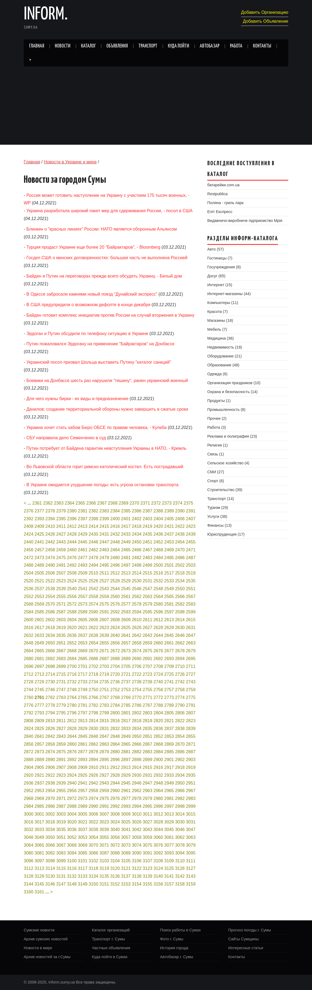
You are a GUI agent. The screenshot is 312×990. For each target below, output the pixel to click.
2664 (28, 650)
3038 (93, 829)
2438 (180, 534)
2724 (158, 674)
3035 (61, 829)
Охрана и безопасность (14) (232, 392)
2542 (93, 588)
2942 (93, 783)
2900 (158, 759)
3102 (93, 861)
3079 (191, 845)
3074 (136, 845)
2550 (180, 588)
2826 (50, 728)
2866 (136, 744)
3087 (104, 853)
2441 (39, 542)
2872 (28, 751)
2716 (72, 674)
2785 (126, 705)
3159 (191, 884)
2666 (50, 650)
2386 (136, 511)
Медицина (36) (220, 338)
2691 (147, 658)
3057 (126, 837)
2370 (134, 503)
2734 (93, 682)
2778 (50, 705)
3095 (191, 853)
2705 (126, 666)
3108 (158, 861)
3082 (50, 853)
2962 (136, 790)
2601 (39, 619)
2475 (61, 557)
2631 (191, 627)
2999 (191, 806)
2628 (158, 627)
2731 (61, 682)
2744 (28, 689)
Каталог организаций (111, 930)
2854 (180, 736)
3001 (39, 814)
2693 (169, 658)
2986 (50, 806)
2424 (28, 534)
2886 (180, 751)
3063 (191, 837)
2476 (72, 557)
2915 (147, 767)
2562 (136, 596)
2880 (115, 751)
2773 (169, 697)
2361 (37, 503)
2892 (72, 759)
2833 (126, 728)
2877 (82, 751)
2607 (104, 619)
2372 (156, 503)
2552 (28, 596)
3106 (136, 861)
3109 (169, 861)
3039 (104, 829)
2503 (191, 565)
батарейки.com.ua (223, 185)
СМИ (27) (215, 472)
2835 (147, 728)
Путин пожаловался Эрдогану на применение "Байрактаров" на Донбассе (100, 344)
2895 (104, 759)
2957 (82, 790)
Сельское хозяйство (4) (228, 463)
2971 (61, 798)
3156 (158, 884)
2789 (169, 705)
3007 (104, 814)
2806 (180, 713)
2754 (136, 689)
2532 (158, 581)
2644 (158, 635)
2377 (39, 511)
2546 (136, 588)
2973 (82, 798)
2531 (147, 581)
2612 (158, 619)
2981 (169, 798)
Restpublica (217, 194)
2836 (158, 728)
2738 (136, 682)
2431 (104, 534)
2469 (169, 550)
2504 (28, 573)
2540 (72, 588)
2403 (147, 518)
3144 (28, 884)
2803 (147, 713)
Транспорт (147, 46)
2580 (158, 604)
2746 (50, 689)
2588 (72, 612)
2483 (147, 557)
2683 (61, 658)
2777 (39, 705)
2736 (115, 682)
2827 (61, 728)
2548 (158, 588)
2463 (104, 550)
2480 (115, 557)
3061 (169, 837)
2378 (50, 511)
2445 (82, 542)
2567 (191, 596)
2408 (28, 526)
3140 (158, 876)
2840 (28, 736)
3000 (28, 814)
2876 (72, 751)
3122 (136, 868)
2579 (147, 604)
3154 (136, 884)
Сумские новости (39, 930)
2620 (72, 627)
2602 (50, 619)
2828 (72, 728)
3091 (147, 853)
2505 (39, 573)
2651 (61, 643)
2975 (104, 798)
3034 (50, 829)
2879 (104, 751)
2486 (180, 557)
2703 (104, 666)
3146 (50, 884)
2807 (191, 713)
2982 (180, 798)
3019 (61, 822)
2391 (191, 511)
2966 (180, 790)
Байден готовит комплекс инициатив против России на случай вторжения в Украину (110, 315)
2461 (82, 550)
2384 (115, 511)
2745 (39, 689)
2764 (72, 697)
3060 (158, 837)
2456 (28, 550)
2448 (115, 542)
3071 (104, 845)
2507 (61, 573)
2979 (147, 798)
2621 (82, 627)
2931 (147, 775)
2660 (158, 643)
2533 (169, 581)
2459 (61, 550)
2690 (136, 658)
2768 (115, 697)
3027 (147, 822)
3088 (115, 853)
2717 (82, 674)
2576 (115, 604)
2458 (50, 550)
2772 (158, 697)
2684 (72, 658)
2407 (191, 518)
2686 (93, 658)
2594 (136, 612)
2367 (102, 503)
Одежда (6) (217, 374)
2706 (136, 666)
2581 (169, 604)
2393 (39, 518)
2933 (169, 775)
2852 (158, 736)
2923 (61, 775)
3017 (39, 822)
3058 (136, 837)
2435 (147, 534)
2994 (136, 806)
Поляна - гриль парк (225, 203)
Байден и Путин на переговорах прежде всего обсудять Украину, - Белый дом (104, 276)
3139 (147, 876)
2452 (158, 542)
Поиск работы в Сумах (180, 930)
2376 (28, 511)
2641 (126, 635)
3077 (169, 845)
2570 (50, 604)
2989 (82, 806)
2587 (61, 612)
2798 (93, 713)
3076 (158, 845)
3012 (158, 814)
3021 (82, 822)
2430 (93, 534)
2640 (115, 635)
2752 (115, 689)
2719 (104, 674)
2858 (50, 744)
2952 (28, 790)
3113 (39, 868)
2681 (39, 658)
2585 (39, 612)
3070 (93, 845)
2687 (104, 658)
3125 (169, 868)
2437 (169, 534)
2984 (28, 806)
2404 (158, 518)
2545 (126, 588)
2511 (104, 573)
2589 (82, 612)
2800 (115, 713)
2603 (61, 619)
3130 (50, 876)
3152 (115, 884)
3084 (72, 853)
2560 (115, 596)
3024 (115, 822)
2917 (169, 767)
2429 (82, 534)
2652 (72, 643)
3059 (147, 837)
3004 (72, 814)
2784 (115, 705)
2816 (115, 720)
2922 (50, 775)
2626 (136, 627)
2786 (136, 705)
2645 (169, 635)
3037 (82, 829)
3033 (39, 829)
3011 (147, 814)
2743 (191, 682)
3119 (104, 868)
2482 (136, 557)
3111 (191, 861)
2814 (93, 720)
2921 (39, 775)
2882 (136, 751)
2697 (39, 666)
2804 (158, 713)
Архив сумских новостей (45, 939)
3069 (82, 845)
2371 (145, 503)
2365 (80, 503)
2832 (115, 728)
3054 (93, 837)
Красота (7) (217, 311)
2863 (104, 744)
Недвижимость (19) (224, 347)
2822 (180, 720)
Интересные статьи (245, 948)
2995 (147, 806)
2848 (115, 736)
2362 (48, 503)
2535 (191, 581)
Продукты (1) (219, 400)
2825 (39, 728)
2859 (61, 744)
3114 (50, 868)
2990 (93, 806)
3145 (39, 884)
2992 (115, 806)
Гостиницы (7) (219, 258)
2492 (72, 565)
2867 (147, 744)
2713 (39, 674)
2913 (126, 767)
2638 (93, 635)
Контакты (262, 46)
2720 (115, 674)
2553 (39, 596)
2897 (126, 759)
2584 (28, 612)
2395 (61, 518)
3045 (169, 829)
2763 (61, 697)
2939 (61, 783)
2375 (188, 503)
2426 (50, 534)
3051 (61, 837)
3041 (126, 829)
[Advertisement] (156, 107)
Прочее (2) (216, 418)
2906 (50, 767)
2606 (93, 619)
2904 (28, 767)
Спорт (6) (215, 481)
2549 (169, 588)
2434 (136, 534)
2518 (180, 573)
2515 (147, 573)
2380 (72, 511)
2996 (158, 806)
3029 (169, 822)
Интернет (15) (219, 285)
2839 (191, 728)
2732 (72, 682)
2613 (169, 619)
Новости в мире (38, 948)
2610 (136, 619)
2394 (50, 518)
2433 (126, 534)
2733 (82, 682)
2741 (169, 682)
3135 (104, 876)
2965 (169, 790)
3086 (93, 853)
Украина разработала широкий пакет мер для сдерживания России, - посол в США (109, 210)
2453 (169, 542)
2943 (104, 783)
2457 (39, 550)
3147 (61, 884)
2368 (113, 503)
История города (174, 948)
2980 (158, 798)
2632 (28, 635)
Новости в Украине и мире (70, 162)
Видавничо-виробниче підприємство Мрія (244, 220)
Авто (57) (215, 249)
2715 (61, 674)
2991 (104, 806)
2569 (39, 604)
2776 (28, 705)
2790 (180, 705)
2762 (50, 697)
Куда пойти (178, 46)
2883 (147, 751)
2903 (191, 759)
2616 (28, 627)
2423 (191, 526)
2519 (191, 573)
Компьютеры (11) (222, 302)
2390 (180, 511)
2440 (28, 542)
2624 (115, 627)
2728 (28, 682)
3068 (72, 845)
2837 (169, 728)
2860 (72, 744)
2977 (126, 798)
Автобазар (209, 46)
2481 (126, 557)
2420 (158, 526)
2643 (147, 635)
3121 (126, 868)
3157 (169, 884)
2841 (39, 736)
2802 (136, 713)
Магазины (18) (220, 320)
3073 (126, 845)
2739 (147, 682)
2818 (136, 720)
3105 (126, 861)
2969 (39, 798)
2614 (180, 619)
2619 (61, 627)
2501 (169, 565)
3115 (61, 868)
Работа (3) (216, 427)
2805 (169, 713)
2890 (50, 759)
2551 (191, 588)
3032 (28, 829)
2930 (136, 775)
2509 (82, 573)
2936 (28, 783)
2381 (82, 511)
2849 (126, 736)
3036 (72, 829)
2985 (39, 806)
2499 (147, 565)
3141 (169, 876)
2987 (61, 806)
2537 (39, 588)
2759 (191, 689)
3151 (104, 884)
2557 (82, 596)
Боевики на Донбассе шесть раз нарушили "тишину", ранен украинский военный (107, 380)
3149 (82, 884)
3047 (191, 829)
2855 (191, 736)
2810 (50, 720)
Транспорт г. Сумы (108, 939)
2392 (28, 518)
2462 (93, 550)
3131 (61, 876)
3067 (61, 845)
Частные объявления (111, 948)
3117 (82, 868)
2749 (82, 689)
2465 (126, 550)
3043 (147, 829)
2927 (104, 775)
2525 (82, 581)
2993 (126, 806)
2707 (147, 666)
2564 (158, 596)
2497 (126, 565)
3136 (115, 876)
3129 (39, 876)
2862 (93, 744)
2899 (147, 759)
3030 (180, 822)
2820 (158, 720)
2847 (104, 736)
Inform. (46, 14)
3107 (147, 861)
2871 (191, 744)
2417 (126, 526)
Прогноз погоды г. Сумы (249, 930)
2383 (104, 511)
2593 (126, 612)
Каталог (88, 46)
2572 (72, 604)
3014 (180, 814)
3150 (93, 884)
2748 (72, 689)
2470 (180, 550)
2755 (147, 689)
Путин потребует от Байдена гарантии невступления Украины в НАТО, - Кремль (106, 448)
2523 (61, 581)
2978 (136, 798)
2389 (169, 511)
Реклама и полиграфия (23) (232, 436)
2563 (147, 596)
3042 (136, 829)
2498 (136, 565)
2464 (115, 550)
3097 (39, 861)
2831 (104, 728)
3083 (61, 853)
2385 (126, 511)
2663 (191, 643)
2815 (104, 720)
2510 (93, 573)
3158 (180, 884)
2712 (28, 674)
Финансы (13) (219, 525)
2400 (115, 518)
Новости (62, 46)
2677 (169, 650)
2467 (147, 550)
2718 (93, 674)
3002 (50, 814)
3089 (126, 853)
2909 (82, 767)
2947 (147, 783)
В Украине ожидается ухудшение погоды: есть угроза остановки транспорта (102, 484)
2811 (61, 720)
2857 (39, 744)
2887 (191, 751)
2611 (147, 619)
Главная (36, 46)
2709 (169, 666)
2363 (59, 503)
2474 (50, 557)
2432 (115, 534)
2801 (126, 713)
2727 (191, 674)
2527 (104, 581)
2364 (69, 503)
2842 (50, 736)
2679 (191, 650)
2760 (28, 697)
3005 (82, 814)
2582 (180, 604)
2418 (136, 526)
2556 (72, 596)
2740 (158, 682)
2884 (158, 751)
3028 (158, 822)
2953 (39, 790)
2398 (93, 518)
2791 (191, 705)
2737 (126, 682)
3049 (39, 837)
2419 (147, 526)
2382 (93, 511)
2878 (93, 751)
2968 (28, 798)
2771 (147, 697)
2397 (82, 518)
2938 (50, 783)
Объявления (117, 46)
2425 (39, 534)
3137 (126, 876)
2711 (191, 666)
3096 (28, 861)
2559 (104, 596)
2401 (126, 518)
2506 (50, 573)
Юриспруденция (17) (226, 534)
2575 (104, 604)
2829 (82, 728)
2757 (169, 689)
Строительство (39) (224, 490)
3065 (39, 845)
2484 (158, 557)
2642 (136, 635)
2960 (115, 790)
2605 (82, 619)
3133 (82, 876)
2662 (180, 643)
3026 (136, 822)
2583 (191, 604)
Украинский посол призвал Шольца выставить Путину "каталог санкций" (98, 362)
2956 (72, 790)
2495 (104, 565)
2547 (147, 588)
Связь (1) (215, 454)
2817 (126, 720)
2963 (147, 790)
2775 (191, 697)
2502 (180, 565)
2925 (82, 775)
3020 (72, 822)
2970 (50, 798)
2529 (126, 581)
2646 (180, 635)
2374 (177, 503)
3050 (50, 837)
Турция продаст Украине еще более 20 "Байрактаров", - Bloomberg (93, 247)
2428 (72, 534)
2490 (50, 565)
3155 (147, 884)
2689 (126, 658)
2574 (93, 604)
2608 (115, 619)
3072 (115, 845)
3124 (158, 868)
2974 (93, 798)
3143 (191, 876)
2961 (126, 790)
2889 (39, 759)
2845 (82, 736)
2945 (126, 783)
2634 (50, 635)
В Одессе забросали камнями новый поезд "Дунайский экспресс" (91, 294)
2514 (136, 573)
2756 (158, 689)
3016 (28, 822)
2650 (50, 643)
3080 (28, 853)
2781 (82, 705)
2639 (104, 635)
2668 (72, 650)
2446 (93, 542)
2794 (50, 713)
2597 (169, 612)
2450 (136, 542)
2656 (115, 643)
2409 (39, 526)
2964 (158, 790)
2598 (180, 612)
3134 (93, 876)
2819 (147, 720)
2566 (180, 596)
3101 (82, 861)
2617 (39, 627)
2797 (82, 713)
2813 (82, 720)
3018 (50, 822)
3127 (191, 868)
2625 (126, 627)
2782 (93, 705)
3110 (180, 861)
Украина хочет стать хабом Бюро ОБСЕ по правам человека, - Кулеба (96, 427)
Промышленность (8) (226, 409)
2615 (191, 619)
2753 (126, 689)
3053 (82, 837)
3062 (180, 837)
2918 (180, 767)
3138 (136, 876)
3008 (115, 814)
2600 (28, 619)
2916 (158, 767)
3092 (158, 853)
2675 (147, 650)
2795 (61, 713)
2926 (93, 775)
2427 (61, 534)
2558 (93, 596)
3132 (72, 876)
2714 (50, 674)
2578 (136, 604)
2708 (158, 666)
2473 (39, 557)
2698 (50, 666)
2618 (50, 627)
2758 (180, 689)
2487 (191, 557)
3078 (180, 845)
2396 (72, 518)
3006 (93, 814)
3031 (191, 822)
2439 (191, 534)
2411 (61, 526)
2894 (93, 759)
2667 (61, 650)
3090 (136, 853)
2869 (169, 744)
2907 (61, 767)
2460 (72, 550)
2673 (126, 650)
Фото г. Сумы (171, 939)
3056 (115, 837)
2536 (28, 588)
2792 (28, 713)
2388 (158, 511)
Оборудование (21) (224, 356)
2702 (93, 666)
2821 (169, 720)
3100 (72, 861)
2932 (158, 775)
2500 (158, 565)
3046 (180, 829)
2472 (28, 557)
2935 (191, 775)
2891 (61, 759)
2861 (82, 744)
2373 (167, 503)
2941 (82, 783)
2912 (115, 767)
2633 (39, 635)
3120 (115, 868)
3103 (104, 861)
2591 (104, 612)
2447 (104, 542)
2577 (126, 604)
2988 (72, 806)
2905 (39, 767)
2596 (158, 612)
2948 (158, 783)
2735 (104, 682)
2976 (115, 798)
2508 (72, 573)
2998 (180, 806)
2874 (50, 751)
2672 (115, 650)
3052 (72, 837)
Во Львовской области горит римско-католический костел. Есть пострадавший (104, 466)
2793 (39, 713)
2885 (169, 751)
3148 (72, 884)
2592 (115, 612)
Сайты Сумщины (243, 939)
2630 (180, 627)
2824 (28, 728)
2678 (180, 650)
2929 (126, 775)
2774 (180, 697)
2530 (136, 581)
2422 (180, 526)
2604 (72, 619)
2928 (115, 775)
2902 (180, 759)
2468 (158, 550)
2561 (126, 596)
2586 (50, 612)
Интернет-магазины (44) (229, 294)
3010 (136, 814)
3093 (169, 853)
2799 (104, 713)
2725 (169, 674)
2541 (82, 588)
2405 (169, 518)
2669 (82, 650)
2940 (72, 783)
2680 (28, 658)
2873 (39, 751)
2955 (61, 790)
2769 (126, 697)
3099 (61, 861)
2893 (82, 759)
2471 (191, 550)
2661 (169, 643)
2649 (39, 643)
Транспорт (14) (220, 498)
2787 (147, 705)
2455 (191, 542)
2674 (136, 650)
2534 (180, 581)
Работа (236, 46)
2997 (169, 806)
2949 (169, 783)
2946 (136, 783)
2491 (61, 565)
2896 (115, 759)
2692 (158, 658)
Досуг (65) (216, 276)
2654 (93, 643)
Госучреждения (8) (224, 267)
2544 (115, 588)
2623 (104, 627)
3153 (126, 884)
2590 (93, 612)
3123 (147, 868)
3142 (180, 876)
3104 (115, 861)
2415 (104, 526)
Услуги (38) (217, 516)
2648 (28, 643)
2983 (191, 798)
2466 (136, 550)
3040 (115, 829)
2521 (39, 581)
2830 (93, 728)
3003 (61, 814)
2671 (104, 650)
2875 (61, 751)
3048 (28, 837)
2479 (104, 557)
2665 (39, 650)
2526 (93, 581)
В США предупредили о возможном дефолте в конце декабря (88, 304)
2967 (191, 790)
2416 (115, 526)
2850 (136, 736)
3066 (50, 845)
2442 (50, 542)
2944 (115, 783)
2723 (147, 674)
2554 (50, 596)
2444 (72, 542)
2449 (126, 542)
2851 (147, 736)
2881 (126, 751)
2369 (123, 503)
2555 (61, 596)
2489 (39, 565)
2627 (147, 627)
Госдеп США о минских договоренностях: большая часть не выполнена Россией (107, 257)
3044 (158, 829)
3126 (180, 868)
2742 (180, 682)
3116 (72, 868)
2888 (28, 759)
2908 (72, 767)
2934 (180, 775)
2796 (72, 713)
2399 (104, 518)
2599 (191, 612)
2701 (82, 666)
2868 (158, 744)
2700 (72, 666)
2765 (82, 697)
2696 (28, 666)
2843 (61, 736)
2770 (136, 697)
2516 (158, 573)
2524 (72, 581)
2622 (93, 627)
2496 (115, 565)
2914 (136, 767)
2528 (115, 581)
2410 (50, 526)
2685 (82, 658)
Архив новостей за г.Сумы (47, 957)
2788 (158, 705)
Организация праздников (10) (233, 383)
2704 (115, 666)
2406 (180, 518)
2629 (169, 627)
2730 (50, 682)
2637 (82, 635)
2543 (104, 588)
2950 (180, 783)
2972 (72, 798)
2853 (169, 736)
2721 (126, 674)
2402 (136, 518)
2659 (147, 643)
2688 (115, 658)
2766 (93, 697)
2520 (28, 581)
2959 (104, 790)
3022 (93, 822)
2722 (136, 674)
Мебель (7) (217, 329)
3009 (126, 814)
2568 (28, 604)
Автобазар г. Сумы (176, 957)
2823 (191, 720)
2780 (72, 705)
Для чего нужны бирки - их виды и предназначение (77, 398)
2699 (61, 666)
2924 (72, 775)
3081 (39, 853)
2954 (50, 790)
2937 (39, 783)
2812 (72, 720)
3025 (126, 822)
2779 (61, 705)
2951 (191, 783)
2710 (180, 666)
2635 (61, 635)
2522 (50, 581)
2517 (169, 573)
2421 (169, 526)
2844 (72, 736)
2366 (91, 503)
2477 (82, 557)
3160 (28, 892)
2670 (93, 650)
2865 (126, 744)
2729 (39, 682)
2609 (126, 619)
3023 (104, 822)
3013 (169, 814)
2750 (93, 689)
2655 (104, 643)
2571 (61, 604)
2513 (126, 573)
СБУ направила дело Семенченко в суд (66, 437)
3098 (50, 861)
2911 (104, 767)
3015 (191, 814)
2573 (82, 604)
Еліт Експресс (219, 212)
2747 (61, 689)
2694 (180, 658)
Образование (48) (223, 365)
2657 (126, 643)
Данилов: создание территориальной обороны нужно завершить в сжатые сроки (107, 409)
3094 (180, 853)
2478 (93, 557)
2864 (115, 744)
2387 (147, 511)
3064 (28, 845)
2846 (93, 736)
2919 (191, 767)
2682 (50, 658)
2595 (147, 612)
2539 (61, 588)
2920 (28, 775)
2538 (50, 588)
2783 (104, 705)
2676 (158, 650)
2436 (158, 534)
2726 (180, 674)
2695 (191, 658)
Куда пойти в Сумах (110, 957)
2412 (72, 526)
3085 (82, 853)
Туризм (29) (217, 507)
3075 (147, 845)
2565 (169, 596)
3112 (28, 868)
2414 (93, 526)
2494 (93, 565)
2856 (28, 744)
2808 (28, 720)
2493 (82, 565)
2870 (180, 744)
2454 (180, 542)
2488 (28, 565)
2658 (136, 643)
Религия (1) (217, 445)
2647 (191, 635)
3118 (93, 868)
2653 (82, 643)
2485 (169, 557)
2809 (39, 720)
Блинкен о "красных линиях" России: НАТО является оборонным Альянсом (101, 229)
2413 (82, 526)
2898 (136, 759)
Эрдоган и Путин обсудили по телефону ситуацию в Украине (87, 333)
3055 (104, 837)
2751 (104, 689)
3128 (28, 876)
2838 (180, 728)
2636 (72, 635)
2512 (115, 573)
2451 (147, 542)
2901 (169, 759)
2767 (104, 697)
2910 (93, 767)
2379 (61, 511)
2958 (93, 790)
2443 (61, 542)
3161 (39, 892)
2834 (136, 728)
